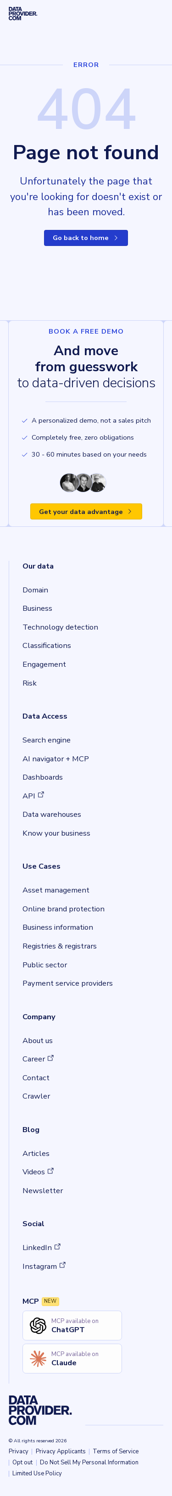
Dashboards (42, 777)
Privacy (18, 1451)
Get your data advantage (86, 511)
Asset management (55, 890)
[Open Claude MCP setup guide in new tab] (72, 1358)
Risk (29, 683)
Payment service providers (67, 983)
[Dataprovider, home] (23, 14)
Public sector (44, 965)
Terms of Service (116, 1451)
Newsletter (42, 1190)
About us (37, 1040)
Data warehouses (51, 814)
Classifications (46, 645)
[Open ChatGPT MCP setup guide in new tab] (72, 1325)
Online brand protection (63, 909)
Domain (35, 590)
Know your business (56, 833)
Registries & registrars (59, 946)
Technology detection (60, 627)
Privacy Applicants (61, 1451)
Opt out (22, 1462)
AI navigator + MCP (55, 759)
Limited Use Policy (37, 1473)
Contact (36, 1077)
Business (37, 608)
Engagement (44, 664)
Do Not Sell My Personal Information (89, 1462)
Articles (36, 1153)
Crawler (36, 1096)
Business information (57, 927)
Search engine (46, 740)
